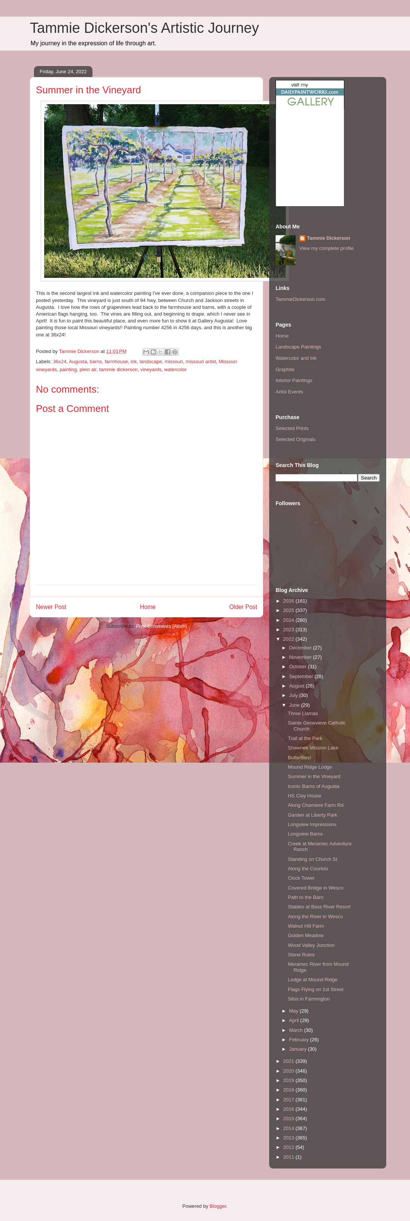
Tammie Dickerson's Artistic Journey (144, 28)
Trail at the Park (305, 738)
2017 (289, 1099)
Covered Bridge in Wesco (315, 888)
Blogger (218, 1206)
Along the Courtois (308, 868)
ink (134, 361)
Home (148, 607)
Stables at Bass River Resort (319, 907)
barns (95, 361)
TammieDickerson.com (300, 299)
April (295, 1020)
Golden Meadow (306, 935)
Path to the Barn (305, 897)
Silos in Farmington (309, 999)
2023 (289, 629)
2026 (289, 601)
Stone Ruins (301, 954)
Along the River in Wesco (315, 916)
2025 (289, 610)
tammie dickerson (118, 369)
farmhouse (116, 361)
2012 (289, 1147)
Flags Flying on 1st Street (315, 989)
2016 (289, 1109)
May (294, 1011)
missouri (174, 361)
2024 (289, 620)
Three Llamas (303, 713)
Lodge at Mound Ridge (313, 979)
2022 (289, 639)
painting (68, 369)
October (298, 666)
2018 (289, 1090)
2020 (289, 1071)
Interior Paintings (294, 380)
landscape (151, 361)
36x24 (59, 361)
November (301, 657)
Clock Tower (301, 878)
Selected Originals (296, 439)
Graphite (285, 369)
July (294, 695)
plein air (88, 369)
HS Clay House (304, 796)
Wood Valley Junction (311, 945)
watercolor (175, 369)
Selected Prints (292, 428)
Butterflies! (299, 757)
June (295, 705)
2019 (289, 1080)
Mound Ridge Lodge (310, 767)
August (297, 686)
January (298, 1049)
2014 (289, 1128)
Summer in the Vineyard (314, 776)
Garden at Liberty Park (312, 815)
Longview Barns (305, 834)
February (299, 1039)
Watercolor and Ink (296, 358)
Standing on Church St (312, 859)
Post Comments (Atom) (161, 626)
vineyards (151, 369)
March (296, 1030)
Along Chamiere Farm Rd (315, 805)
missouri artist (201, 361)
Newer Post (51, 607)
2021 (289, 1061)
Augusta (78, 361)
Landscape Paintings (298, 347)
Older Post (243, 607)
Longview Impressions (312, 824)
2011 (289, 1157)
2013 (289, 1138)
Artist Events (289, 392)
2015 (289, 1118)
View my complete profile (326, 248)
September (301, 676)
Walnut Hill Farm (306, 926)
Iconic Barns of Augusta (313, 786)
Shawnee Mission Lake (313, 748)
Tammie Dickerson (328, 238)
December (301, 648)
